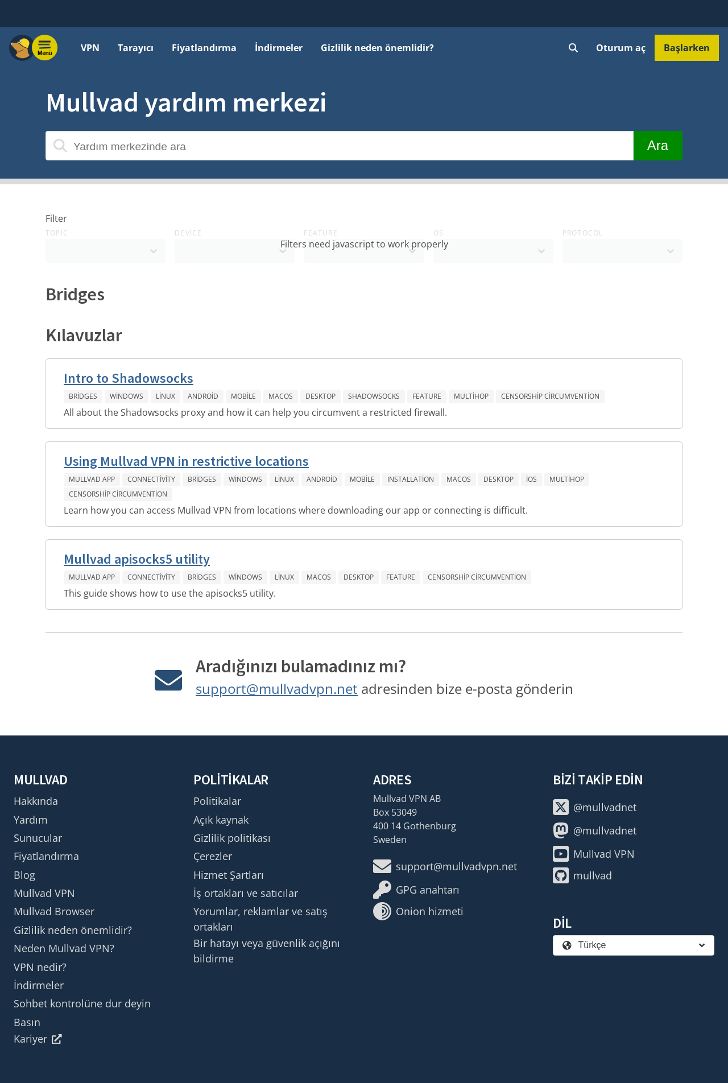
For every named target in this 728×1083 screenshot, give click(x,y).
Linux (165, 396)
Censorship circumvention (550, 396)
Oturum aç (621, 48)
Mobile (243, 396)
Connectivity (151, 479)
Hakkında (36, 801)
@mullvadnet (594, 807)
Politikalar (217, 801)
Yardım (31, 819)
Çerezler (212, 856)
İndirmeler (279, 48)
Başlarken (687, 48)
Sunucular (38, 838)
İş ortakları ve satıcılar (245, 893)
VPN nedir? (40, 967)
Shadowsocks (374, 396)
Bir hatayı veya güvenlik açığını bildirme (266, 950)
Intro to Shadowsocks (128, 378)
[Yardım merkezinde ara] (340, 145)
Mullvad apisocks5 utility (137, 559)
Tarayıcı (136, 48)
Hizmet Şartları (228, 875)
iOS (531, 479)
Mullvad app (92, 479)
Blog (24, 875)
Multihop (471, 396)
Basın (27, 1022)
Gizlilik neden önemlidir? (377, 48)
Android (203, 396)
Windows (126, 396)
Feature (426, 396)
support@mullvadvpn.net (277, 688)
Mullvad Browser (54, 911)
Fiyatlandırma (204, 48)
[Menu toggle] (45, 48)
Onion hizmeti (418, 911)
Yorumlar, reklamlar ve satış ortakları (260, 918)
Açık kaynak (221, 819)
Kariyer (38, 1038)
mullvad (582, 875)
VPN (90, 48)
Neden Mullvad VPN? (64, 948)
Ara (657, 145)
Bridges (83, 396)
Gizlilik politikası (232, 838)
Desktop (320, 396)
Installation (410, 479)
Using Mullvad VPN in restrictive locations (186, 461)
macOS (280, 396)
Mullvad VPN (44, 893)
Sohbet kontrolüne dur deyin (82, 1003)
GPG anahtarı (416, 890)
